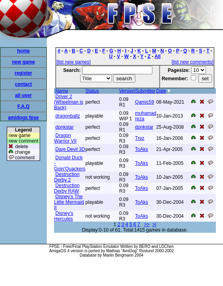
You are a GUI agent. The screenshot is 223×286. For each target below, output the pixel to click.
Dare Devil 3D (70, 149)
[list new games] (73, 62)
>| (154, 224)
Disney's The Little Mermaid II (69, 202)
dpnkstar (65, 127)
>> (147, 224)
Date (161, 91)
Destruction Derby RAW (66, 188)
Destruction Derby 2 (66, 177)
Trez (139, 138)
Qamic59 (144, 102)
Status (92, 91)
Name (62, 91)
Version (127, 91)
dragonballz (68, 116)
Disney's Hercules (63, 216)
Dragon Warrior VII (65, 138)
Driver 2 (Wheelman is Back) (68, 102)
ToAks (141, 149)
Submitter (145, 91)
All (158, 56)
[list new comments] (192, 62)
